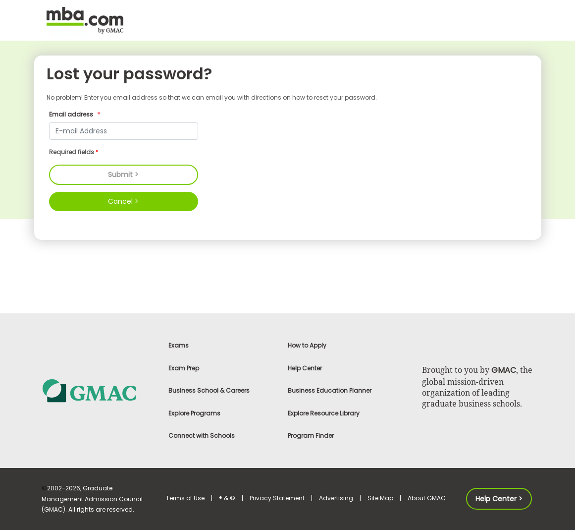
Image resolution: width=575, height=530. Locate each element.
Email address (76, 115)
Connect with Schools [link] (201, 435)
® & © (227, 498)
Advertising (336, 498)
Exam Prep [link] (183, 368)
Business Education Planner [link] (329, 390)
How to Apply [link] (307, 345)
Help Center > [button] (499, 499)
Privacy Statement (277, 498)
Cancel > (123, 201)
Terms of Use (185, 498)
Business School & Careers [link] (209, 390)
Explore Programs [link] (194, 413)
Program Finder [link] (311, 435)
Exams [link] (178, 345)
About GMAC (427, 498)
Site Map (380, 498)
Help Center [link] (305, 368)
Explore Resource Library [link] (324, 413)
